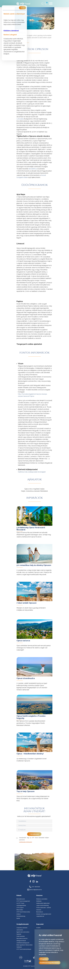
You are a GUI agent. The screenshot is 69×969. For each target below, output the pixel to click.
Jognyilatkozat (40, 916)
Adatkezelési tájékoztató (25, 842)
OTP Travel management (23, 901)
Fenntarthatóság (21, 916)
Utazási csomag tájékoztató (43, 914)
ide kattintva (33, 169)
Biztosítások (39, 912)
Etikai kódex (20, 909)
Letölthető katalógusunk (23, 942)
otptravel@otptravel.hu (34, 889)
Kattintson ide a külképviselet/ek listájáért (32, 472)
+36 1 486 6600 (34, 886)
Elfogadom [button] (43, 959)
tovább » (20, 507)
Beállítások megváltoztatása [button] (49, 962)
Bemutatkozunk (21, 899)
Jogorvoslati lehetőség (42, 905)
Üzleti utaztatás (21, 936)
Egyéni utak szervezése (23, 932)
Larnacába (20, 119)
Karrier (18, 918)
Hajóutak (19, 934)
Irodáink (38, 927)
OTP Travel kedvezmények (24, 949)
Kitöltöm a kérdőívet (11, 31)
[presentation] (34, 846)
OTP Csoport (20, 907)
